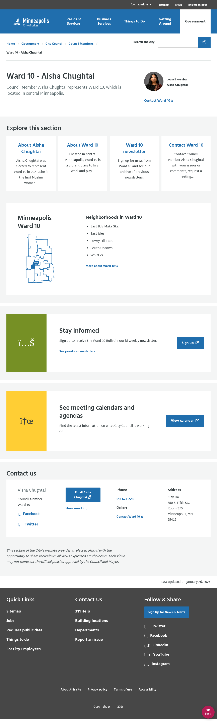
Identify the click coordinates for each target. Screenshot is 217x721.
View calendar (183, 422)
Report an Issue (197, 5)
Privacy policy (97, 691)
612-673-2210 (125, 500)
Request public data (24, 632)
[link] (142, 4)
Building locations (91, 622)
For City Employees (23, 651)
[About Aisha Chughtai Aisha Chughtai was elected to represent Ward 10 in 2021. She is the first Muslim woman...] (31, 164)
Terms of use (123, 691)
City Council (54, 44)
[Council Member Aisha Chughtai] (166, 82)
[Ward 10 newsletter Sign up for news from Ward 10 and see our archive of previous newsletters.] (134, 164)
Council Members (81, 44)
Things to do (17, 641)
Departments (87, 632)
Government (30, 44)
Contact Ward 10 (157, 101)
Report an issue (89, 641)
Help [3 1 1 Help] (82, 613)
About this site (71, 691)
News (178, 5)
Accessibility (147, 691)
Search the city (144, 42)
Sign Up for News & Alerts (166, 614)
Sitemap (164, 5)
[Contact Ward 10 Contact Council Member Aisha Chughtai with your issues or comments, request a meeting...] (186, 164)
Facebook (29, 515)
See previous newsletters (77, 353)
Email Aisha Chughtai (82, 497)
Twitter (28, 526)
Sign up (188, 345)
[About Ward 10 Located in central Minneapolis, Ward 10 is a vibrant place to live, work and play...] (82, 164)
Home (10, 44)
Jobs (10, 622)
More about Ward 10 (100, 267)
